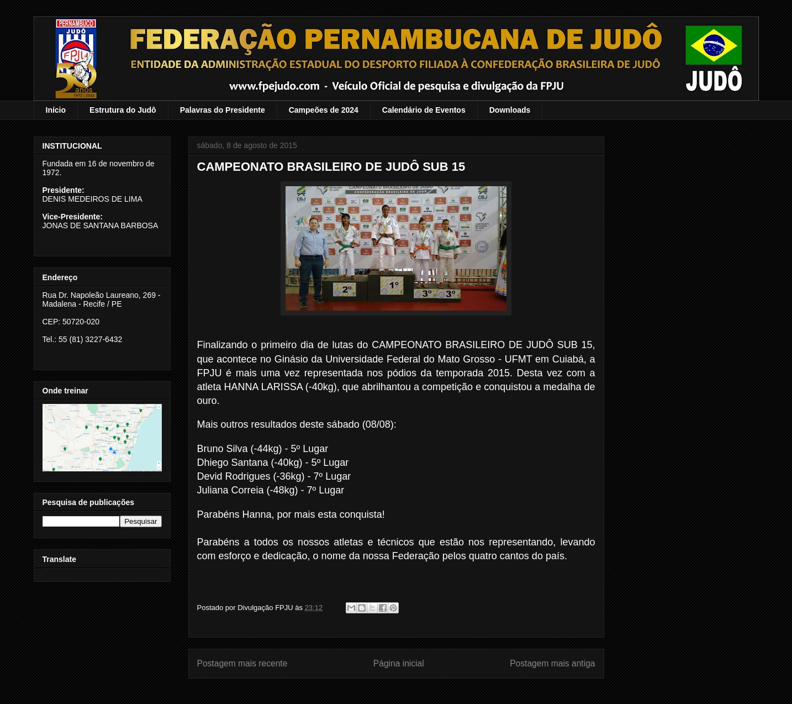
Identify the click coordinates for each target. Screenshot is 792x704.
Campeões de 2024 (323, 110)
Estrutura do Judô (122, 110)
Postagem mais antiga (552, 663)
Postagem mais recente (242, 663)
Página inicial (398, 663)
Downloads (510, 110)
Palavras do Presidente (222, 110)
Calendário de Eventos (424, 110)
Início (56, 110)
